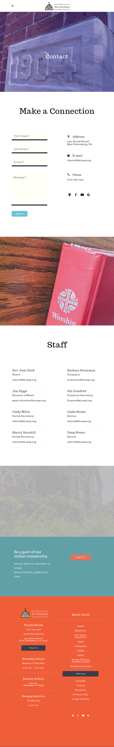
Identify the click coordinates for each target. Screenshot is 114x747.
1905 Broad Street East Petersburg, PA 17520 (33, 639)
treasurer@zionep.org (80, 379)
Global (80, 651)
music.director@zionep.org (29, 400)
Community (80, 646)
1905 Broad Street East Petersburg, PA (79, 143)
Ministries (80, 630)
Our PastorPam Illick (80, 636)
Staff (80, 642)
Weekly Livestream (80, 666)
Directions (80, 690)
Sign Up (80, 557)
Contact (80, 685)
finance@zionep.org (79, 400)
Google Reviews (80, 699)
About (80, 655)
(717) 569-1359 (75, 179)
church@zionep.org (79, 160)
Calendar (81, 681)
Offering (80, 674)
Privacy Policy (80, 694)
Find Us (33, 648)
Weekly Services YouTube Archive (80, 661)
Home (80, 626)
